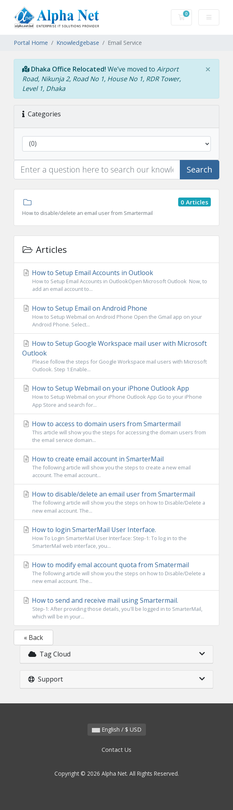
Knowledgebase (77, 42)
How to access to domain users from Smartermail (116, 431)
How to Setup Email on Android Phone (116, 316)
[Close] (208, 69)
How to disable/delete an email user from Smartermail (116, 502)
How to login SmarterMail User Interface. (116, 537)
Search (199, 169)
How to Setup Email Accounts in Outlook (116, 280)
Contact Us (116, 749)
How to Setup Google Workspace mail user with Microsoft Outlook (116, 356)
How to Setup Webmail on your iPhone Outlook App (116, 396)
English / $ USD (116, 729)
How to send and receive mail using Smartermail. (116, 608)
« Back (33, 637)
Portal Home (31, 42)
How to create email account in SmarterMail (116, 466)
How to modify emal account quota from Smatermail (116, 572)
